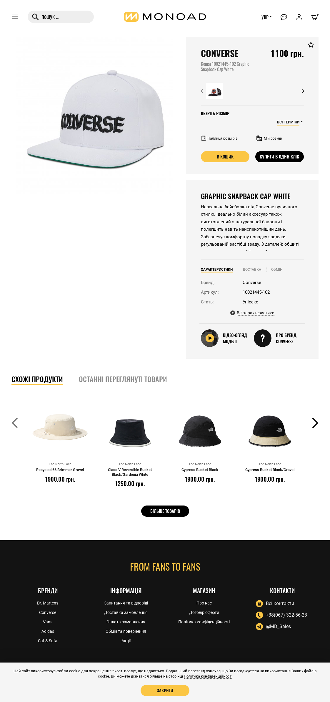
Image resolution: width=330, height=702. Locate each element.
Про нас (204, 603)
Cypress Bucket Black (199, 470)
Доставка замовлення (126, 612)
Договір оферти (204, 612)
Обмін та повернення (126, 631)
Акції (126, 640)
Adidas (47, 631)
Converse (47, 612)
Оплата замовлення (125, 622)
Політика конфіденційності (204, 622)
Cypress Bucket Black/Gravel (269, 470)
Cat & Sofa (47, 640)
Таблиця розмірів (219, 138)
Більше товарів (165, 511)
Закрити (165, 690)
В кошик (225, 156)
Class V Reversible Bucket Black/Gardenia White (130, 472)
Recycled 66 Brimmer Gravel (60, 470)
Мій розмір (269, 138)
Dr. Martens (47, 603)
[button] (202, 91)
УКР (265, 17)
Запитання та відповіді (126, 603)
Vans (47, 622)
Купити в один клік (279, 156)
